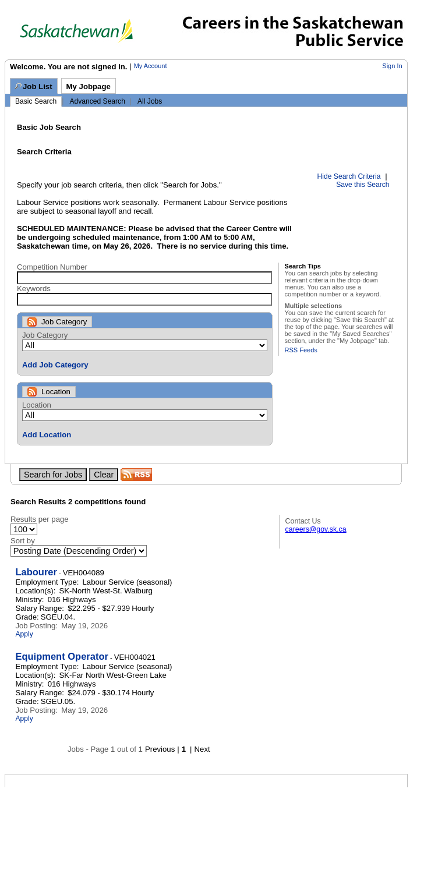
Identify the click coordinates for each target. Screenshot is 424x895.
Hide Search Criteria (349, 176)
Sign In (392, 65)
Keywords (34, 288)
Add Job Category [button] (55, 364)
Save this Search (362, 185)
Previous (160, 749)
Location (36, 405)
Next (202, 749)
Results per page (39, 519)
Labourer (36, 572)
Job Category (45, 335)
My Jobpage (88, 86)
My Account (150, 65)
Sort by (22, 540)
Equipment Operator (61, 656)
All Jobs (149, 101)
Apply (24, 634)
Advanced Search (97, 101)
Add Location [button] (46, 434)
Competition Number (52, 267)
